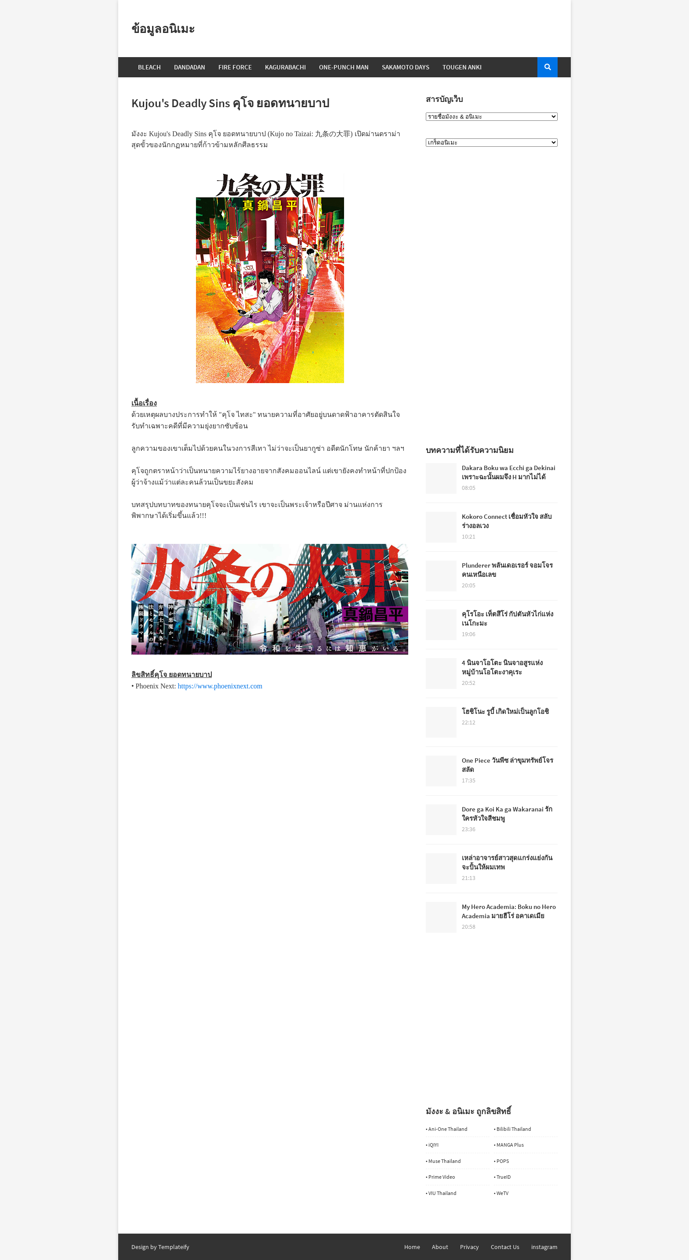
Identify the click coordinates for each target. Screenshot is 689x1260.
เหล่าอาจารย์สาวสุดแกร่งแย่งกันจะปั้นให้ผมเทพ (507, 862)
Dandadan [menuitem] (189, 67)
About (440, 1247)
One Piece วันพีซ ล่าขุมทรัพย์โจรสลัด (507, 765)
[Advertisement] (269, 753)
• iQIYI (432, 1144)
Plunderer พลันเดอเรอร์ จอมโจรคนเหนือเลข (507, 570)
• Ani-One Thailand (447, 1129)
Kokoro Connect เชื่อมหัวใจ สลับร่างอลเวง (507, 521)
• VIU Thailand (441, 1193)
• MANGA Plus (509, 1144)
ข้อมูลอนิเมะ (163, 28)
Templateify (173, 1247)
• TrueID (502, 1176)
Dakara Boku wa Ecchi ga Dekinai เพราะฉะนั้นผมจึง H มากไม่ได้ (508, 472)
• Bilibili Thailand (512, 1129)
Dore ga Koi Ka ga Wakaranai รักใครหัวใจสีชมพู (507, 813)
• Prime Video (440, 1176)
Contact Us (505, 1247)
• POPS (501, 1161)
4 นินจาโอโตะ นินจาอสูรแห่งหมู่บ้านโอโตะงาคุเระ (502, 667)
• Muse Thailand (443, 1161)
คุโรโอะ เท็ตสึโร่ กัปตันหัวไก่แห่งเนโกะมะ (507, 618)
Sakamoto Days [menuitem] (405, 67)
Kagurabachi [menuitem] (285, 67)
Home (412, 1247)
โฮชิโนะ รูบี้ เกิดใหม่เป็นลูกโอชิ (505, 711)
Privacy (469, 1247)
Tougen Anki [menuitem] (462, 67)
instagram (544, 1247)
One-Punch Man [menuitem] (344, 67)
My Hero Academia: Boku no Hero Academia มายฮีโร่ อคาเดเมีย (509, 911)
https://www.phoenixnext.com (220, 686)
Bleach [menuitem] (149, 67)
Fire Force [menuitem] (235, 67)
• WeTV (501, 1193)
